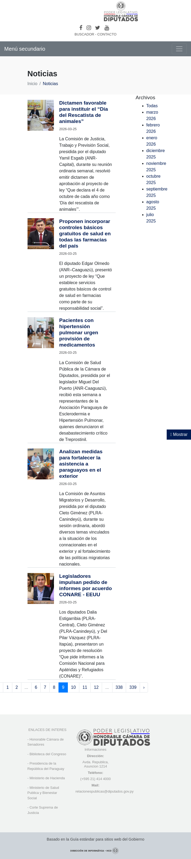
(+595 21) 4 (89, 779)
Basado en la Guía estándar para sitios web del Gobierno (96, 839)
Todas (152, 106)
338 (119, 687)
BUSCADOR (84, 34)
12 (96, 687)
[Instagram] (89, 28)
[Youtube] (106, 28)
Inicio (32, 83)
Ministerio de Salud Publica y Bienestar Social (43, 793)
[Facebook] (80, 28)
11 (85, 687)
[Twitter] (97, 28)
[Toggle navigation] (179, 48)
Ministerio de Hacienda (47, 778)
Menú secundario (24, 49)
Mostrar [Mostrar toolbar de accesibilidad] (179, 434)
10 (73, 687)
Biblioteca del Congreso (47, 754)
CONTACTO (106, 34)
